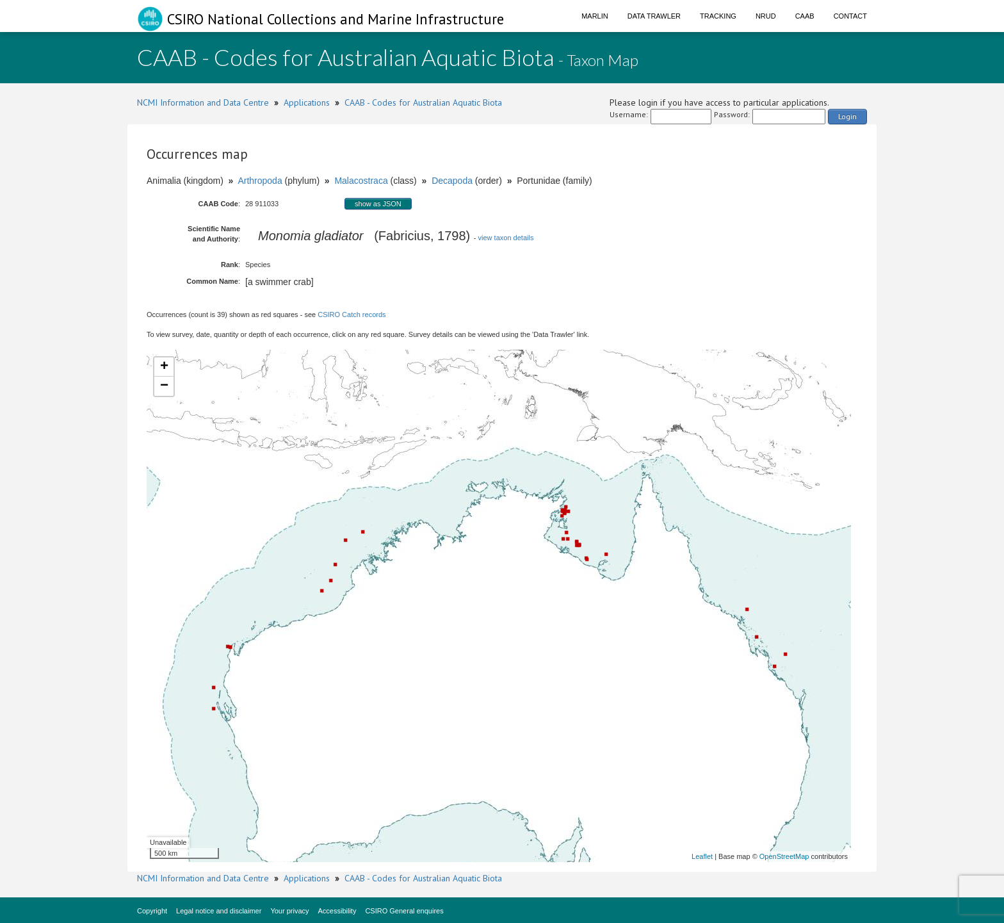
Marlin (594, 16)
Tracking (718, 16)
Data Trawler (654, 16)
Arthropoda (260, 181)
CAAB (804, 16)
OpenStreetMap (784, 856)
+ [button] (164, 367)
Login (847, 116)
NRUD (766, 16)
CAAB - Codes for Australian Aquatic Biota (423, 102)
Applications (307, 102)
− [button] (164, 386)
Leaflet (702, 856)
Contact (850, 16)
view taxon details (506, 237)
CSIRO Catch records (351, 314)
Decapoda (452, 181)
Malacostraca (360, 181)
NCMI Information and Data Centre (203, 102)
